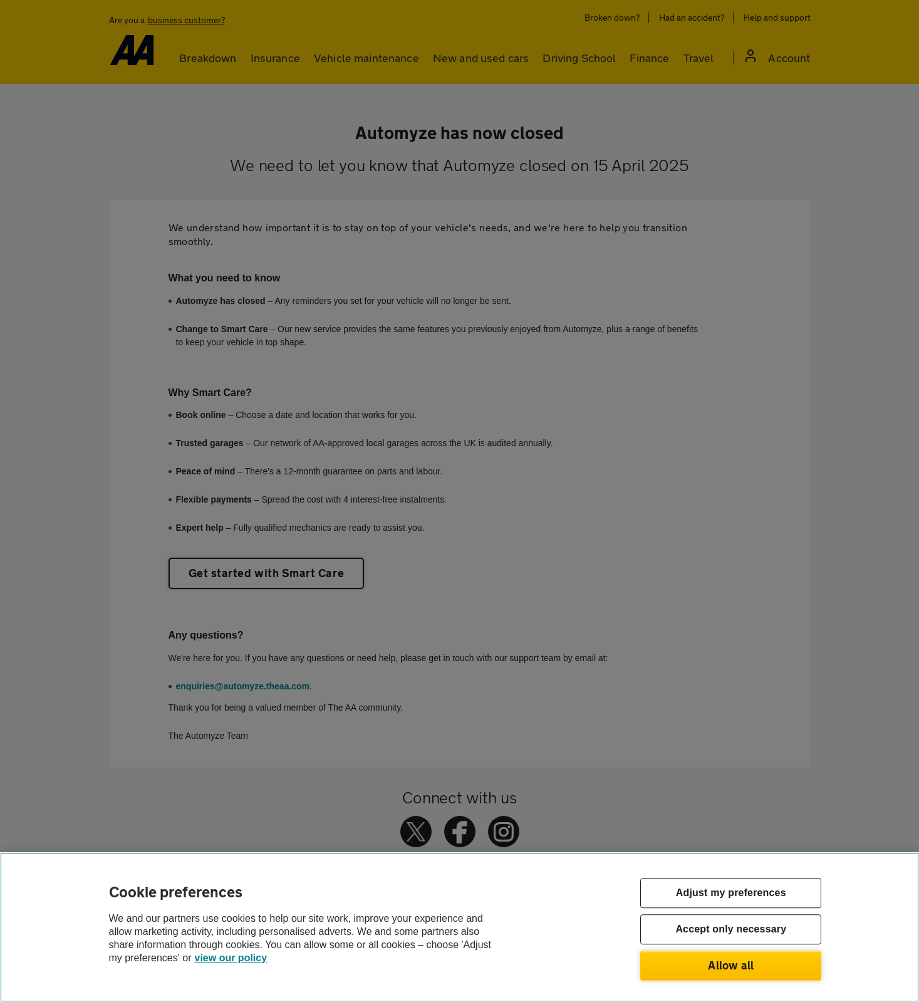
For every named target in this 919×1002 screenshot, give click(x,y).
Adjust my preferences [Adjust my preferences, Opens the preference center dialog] (731, 893)
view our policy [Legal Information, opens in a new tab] (231, 957)
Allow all (731, 965)
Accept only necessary (730, 929)
